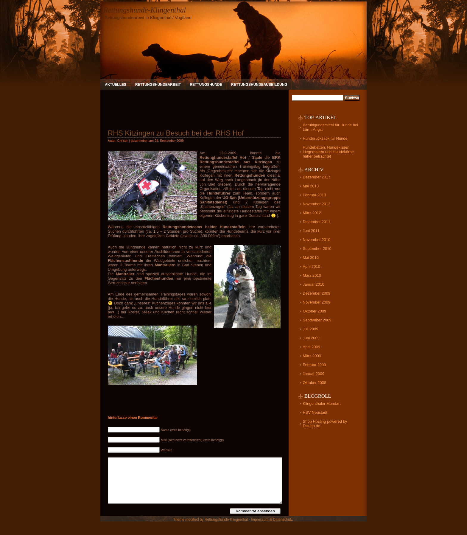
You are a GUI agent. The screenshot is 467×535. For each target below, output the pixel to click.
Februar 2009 (314, 365)
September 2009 (317, 320)
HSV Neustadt (315, 412)
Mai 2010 (311, 257)
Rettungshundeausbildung (259, 85)
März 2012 (312, 213)
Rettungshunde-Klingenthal (144, 10)
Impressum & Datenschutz (272, 528)
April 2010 (311, 266)
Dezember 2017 (317, 177)
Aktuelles (115, 85)
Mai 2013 (311, 186)
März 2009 (312, 356)
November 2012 (317, 204)
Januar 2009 (313, 373)
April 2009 (311, 347)
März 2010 (312, 275)
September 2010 (317, 248)
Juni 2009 (311, 338)
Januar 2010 (313, 284)
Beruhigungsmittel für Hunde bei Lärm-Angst (330, 127)
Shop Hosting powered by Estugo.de (325, 423)
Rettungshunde (206, 85)
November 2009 (317, 302)
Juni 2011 (311, 230)
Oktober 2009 (314, 311)
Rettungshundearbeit (158, 85)
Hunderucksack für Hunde (325, 138)
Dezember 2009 (317, 293)
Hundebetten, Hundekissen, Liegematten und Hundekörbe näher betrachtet (328, 151)
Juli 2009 (310, 329)
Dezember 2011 (317, 222)
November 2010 (317, 239)
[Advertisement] (194, 107)
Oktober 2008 (314, 382)
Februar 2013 (314, 195)
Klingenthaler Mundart (322, 403)
